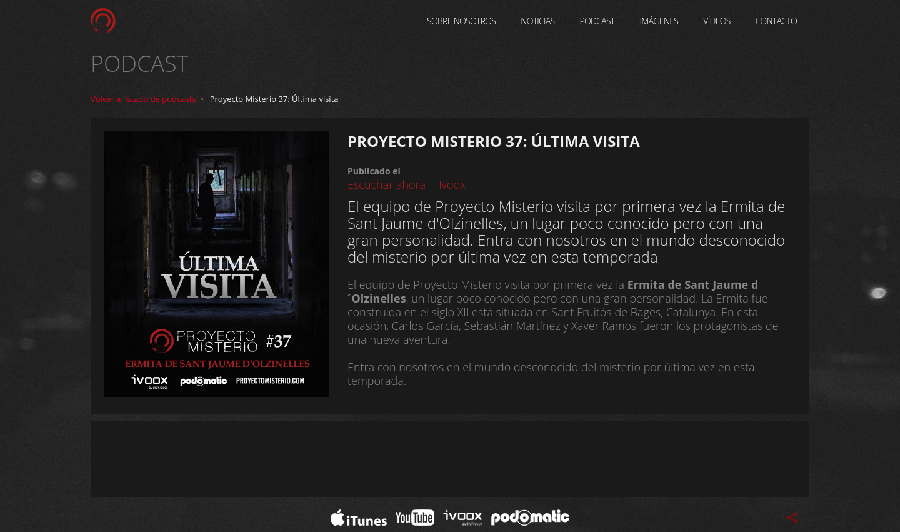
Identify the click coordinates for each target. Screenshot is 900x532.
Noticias (537, 21)
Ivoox (452, 184)
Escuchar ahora (387, 184)
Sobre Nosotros (461, 21)
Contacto (776, 21)
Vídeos (716, 21)
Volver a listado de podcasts (143, 98)
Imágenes (659, 21)
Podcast (597, 21)
